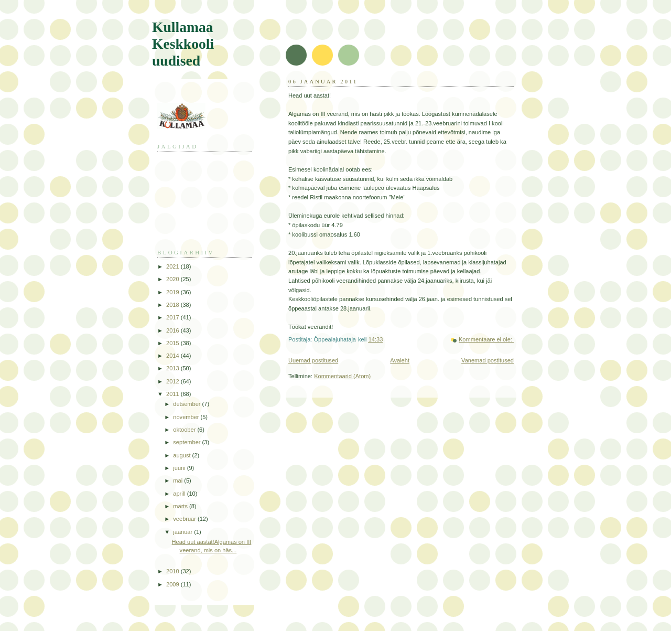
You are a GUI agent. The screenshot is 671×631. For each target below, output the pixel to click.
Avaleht (399, 360)
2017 (173, 317)
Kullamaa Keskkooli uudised (183, 44)
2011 (173, 394)
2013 (173, 368)
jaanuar (183, 532)
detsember (187, 404)
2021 (173, 266)
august (182, 455)
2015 (173, 343)
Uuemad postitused (313, 360)
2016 (173, 330)
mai (178, 480)
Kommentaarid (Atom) (342, 376)
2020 (173, 279)
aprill (180, 493)
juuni (180, 468)
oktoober (185, 429)
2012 (173, 381)
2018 (173, 305)
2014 (173, 355)
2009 (173, 584)
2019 (173, 292)
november (186, 417)
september (187, 442)
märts (181, 506)
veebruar (185, 519)
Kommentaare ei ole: (486, 339)
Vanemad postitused (487, 360)
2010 (173, 571)
